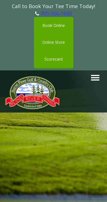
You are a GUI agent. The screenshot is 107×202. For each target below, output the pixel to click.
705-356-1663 (56, 13)
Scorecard (53, 59)
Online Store (53, 42)
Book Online (53, 25)
